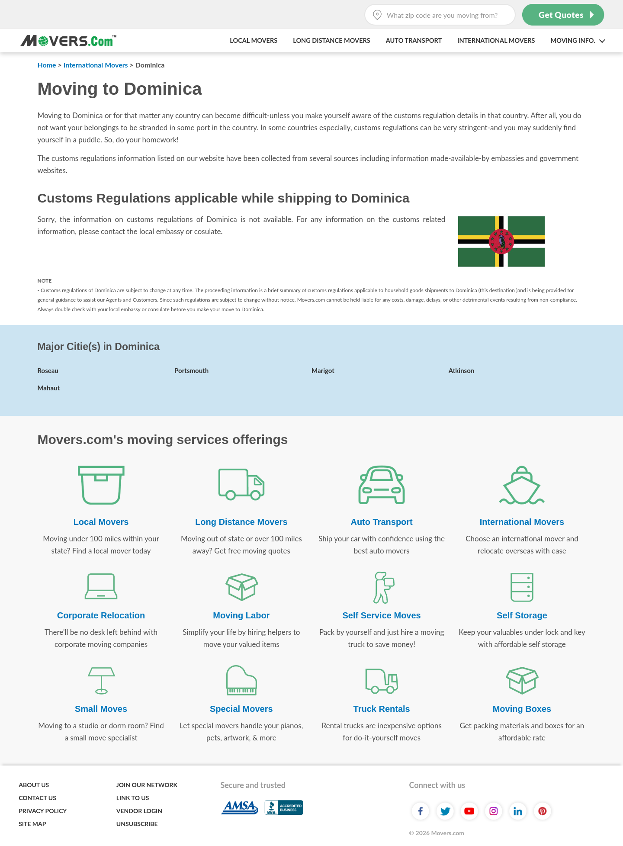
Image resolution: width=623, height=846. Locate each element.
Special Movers (241, 709)
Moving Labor (241, 615)
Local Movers (253, 40)
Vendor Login (139, 810)
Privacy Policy (43, 810)
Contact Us (37, 798)
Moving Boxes (522, 709)
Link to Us (132, 798)
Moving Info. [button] (577, 40)
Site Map (32, 823)
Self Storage (522, 615)
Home (46, 65)
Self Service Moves (382, 615)
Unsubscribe (137, 823)
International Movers (496, 40)
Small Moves (101, 709)
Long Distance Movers (331, 40)
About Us (34, 785)
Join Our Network (146, 785)
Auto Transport (414, 40)
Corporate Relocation (101, 615)
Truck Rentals (381, 709)
